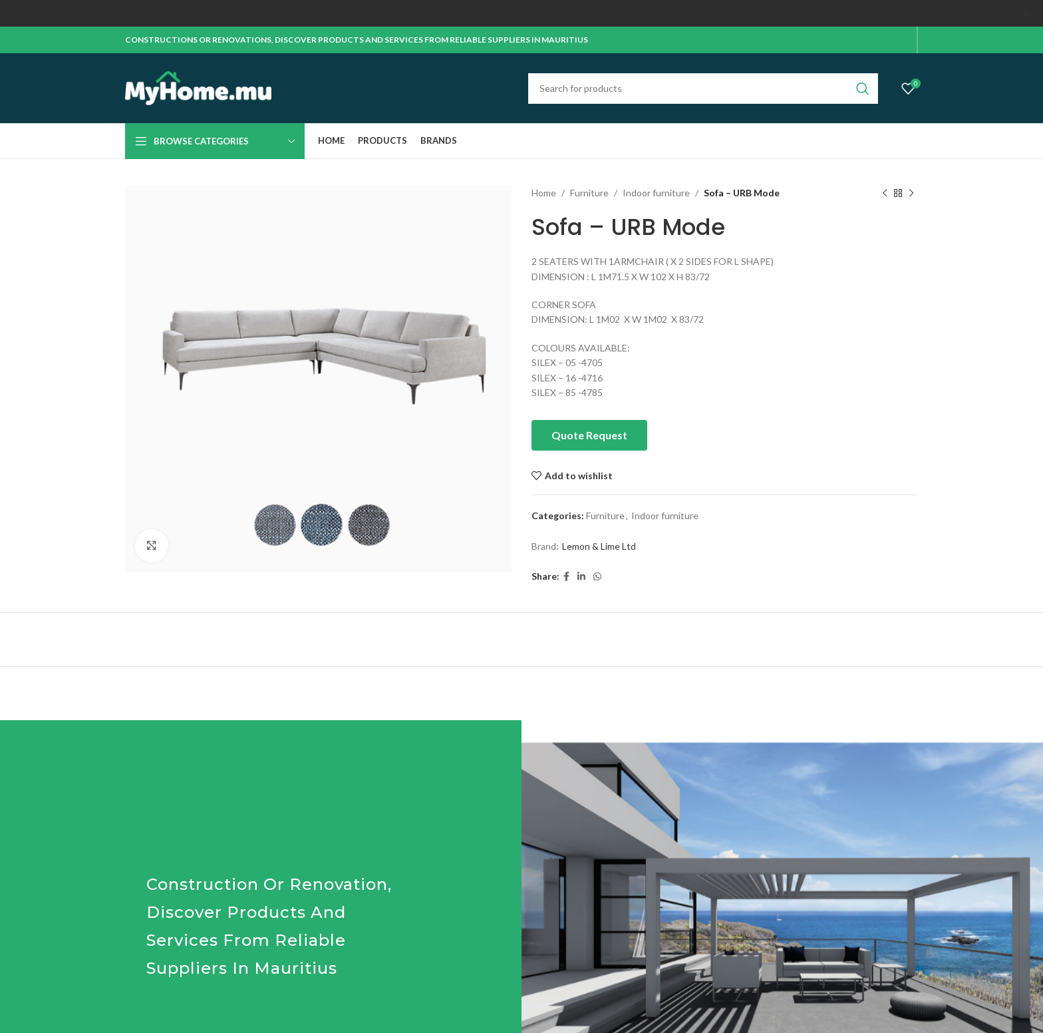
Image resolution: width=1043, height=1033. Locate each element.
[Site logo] (198, 87)
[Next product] (911, 193)
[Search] (703, 88)
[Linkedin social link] (581, 576)
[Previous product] (884, 193)
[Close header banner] (1026, 13)
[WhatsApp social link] (597, 576)
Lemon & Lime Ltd (599, 546)
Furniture (589, 192)
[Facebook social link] (566, 576)
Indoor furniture (656, 192)
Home (543, 192)
